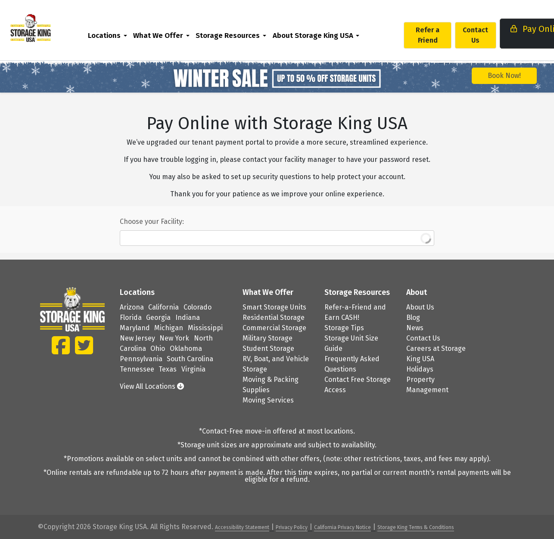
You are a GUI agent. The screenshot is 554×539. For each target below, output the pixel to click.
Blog (413, 317)
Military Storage (268, 338)
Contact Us (493, 35)
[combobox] (277, 238)
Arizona (132, 307)
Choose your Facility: (152, 221)
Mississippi (205, 328)
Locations (122, 35)
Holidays (419, 369)
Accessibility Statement (242, 527)
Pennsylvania (141, 359)
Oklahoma (186, 348)
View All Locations (152, 386)
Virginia (193, 369)
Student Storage (268, 348)
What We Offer (176, 35)
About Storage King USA (330, 35)
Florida (131, 317)
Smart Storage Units (274, 307)
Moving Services (268, 400)
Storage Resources (246, 35)
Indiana (187, 317)
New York (174, 338)
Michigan (168, 328)
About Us (420, 307)
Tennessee (137, 369)
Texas (168, 369)
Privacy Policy (292, 527)
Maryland (135, 328)
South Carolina (190, 359)
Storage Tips (344, 328)
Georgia (158, 317)
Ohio (157, 348)
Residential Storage (274, 317)
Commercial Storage (274, 328)
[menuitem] (125, 35)
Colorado (198, 307)
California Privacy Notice (342, 527)
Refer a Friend (446, 35)
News (414, 328)
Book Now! (504, 75)
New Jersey (137, 338)
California (163, 307)
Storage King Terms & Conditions (415, 527)
